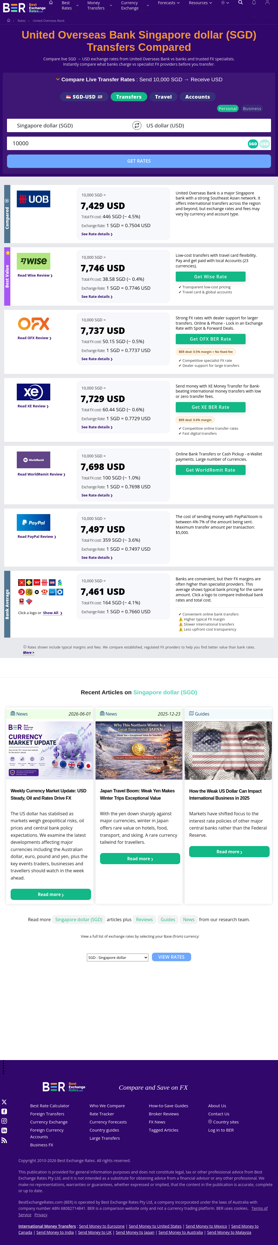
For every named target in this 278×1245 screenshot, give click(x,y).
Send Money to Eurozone (102, 1226)
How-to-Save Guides (168, 1105)
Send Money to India (55, 1232)
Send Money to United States (155, 1226)
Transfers (129, 96)
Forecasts (169, 2)
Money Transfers (99, 5)
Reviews (144, 919)
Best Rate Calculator (49, 1105)
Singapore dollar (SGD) (78, 919)
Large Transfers (104, 1138)
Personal (228, 108)
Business (252, 108)
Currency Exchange (135, 5)
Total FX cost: (91, 216)
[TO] (200, 125)
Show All (51, 612)
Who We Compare (107, 1105)
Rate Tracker (101, 1113)
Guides (199, 714)
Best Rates (70, 5)
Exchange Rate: (93, 225)
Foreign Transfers (47, 1113)
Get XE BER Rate (210, 407)
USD (264, 143)
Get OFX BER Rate (210, 339)
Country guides (104, 1130)
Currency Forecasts (108, 1122)
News (19, 714)
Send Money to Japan (135, 1232)
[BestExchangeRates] (23, 8)
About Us (217, 1105)
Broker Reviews (164, 1113)
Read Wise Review (33, 275)
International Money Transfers (47, 1226)
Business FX (41, 1144)
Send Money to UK (94, 1232)
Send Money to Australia (180, 1232)
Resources (200, 2)
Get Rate (210, 277)
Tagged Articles (164, 1130)
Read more (49, 894)
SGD (253, 143)
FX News (157, 1122)
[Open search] (240, 8)
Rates (21, 20)
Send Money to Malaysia (229, 1232)
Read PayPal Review (35, 536)
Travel (163, 96)
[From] (69, 125)
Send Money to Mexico (206, 1226)
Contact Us (218, 1113)
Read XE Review (32, 405)
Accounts (197, 96)
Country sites (226, 1122)
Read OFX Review (33, 337)
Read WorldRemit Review (40, 474)
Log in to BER (221, 1130)
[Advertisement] (139, 1015)
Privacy (40, 1214)
